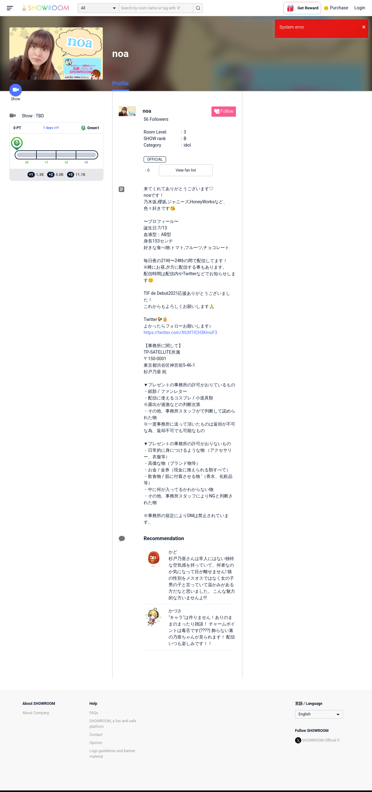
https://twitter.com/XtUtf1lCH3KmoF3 (180, 332)
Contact (96, 735)
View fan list (186, 170)
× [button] (363, 27)
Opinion (95, 743)
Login (359, 7)
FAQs (93, 713)
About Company (35, 713)
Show (15, 92)
